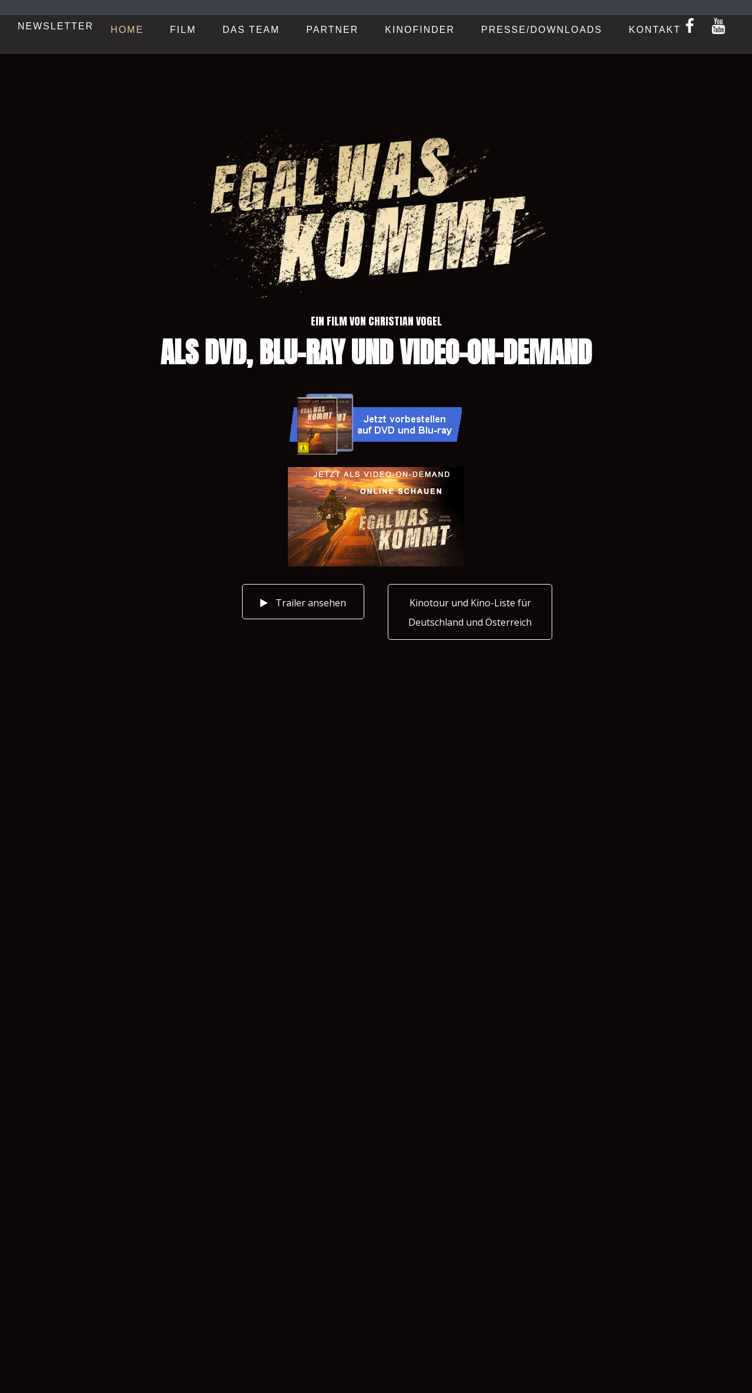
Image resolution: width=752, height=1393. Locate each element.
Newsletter (55, 26)
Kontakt (654, 30)
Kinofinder (420, 30)
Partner (332, 30)
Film (183, 30)
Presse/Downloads (541, 30)
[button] (470, 612)
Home (126, 30)
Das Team (251, 30)
